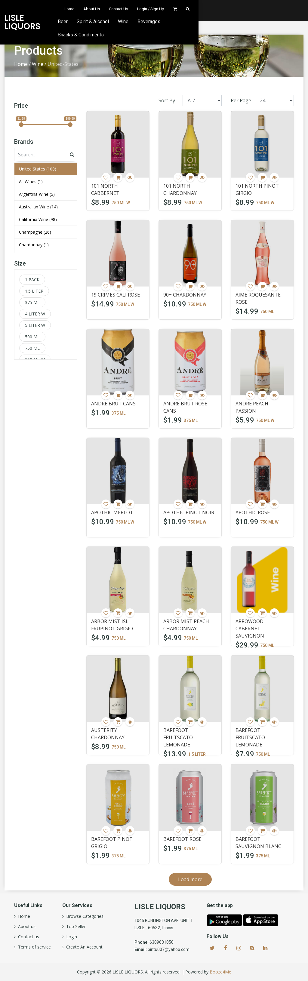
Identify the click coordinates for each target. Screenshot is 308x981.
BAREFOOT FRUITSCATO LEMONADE (178, 737)
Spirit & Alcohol (167, 21)
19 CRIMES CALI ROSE (115, 294)
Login (70, 937)
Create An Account (83, 947)
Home (169, 9)
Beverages (222, 21)
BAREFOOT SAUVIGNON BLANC (258, 843)
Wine (197, 21)
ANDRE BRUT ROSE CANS (185, 407)
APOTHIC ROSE (253, 512)
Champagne (35, 232)
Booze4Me (220, 972)
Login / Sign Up (250, 9)
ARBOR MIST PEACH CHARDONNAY (186, 625)
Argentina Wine (37, 194)
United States (37, 169)
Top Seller (75, 926)
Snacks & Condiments (266, 21)
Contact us (27, 937)
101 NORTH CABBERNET (105, 189)
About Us (191, 9)
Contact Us (218, 9)
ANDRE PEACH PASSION (252, 407)
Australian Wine (38, 207)
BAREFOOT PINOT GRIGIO (112, 843)
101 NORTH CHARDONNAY (180, 189)
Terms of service (33, 947)
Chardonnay (34, 245)
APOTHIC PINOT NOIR (188, 512)
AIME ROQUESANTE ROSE (258, 298)
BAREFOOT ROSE (182, 839)
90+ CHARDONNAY (184, 294)
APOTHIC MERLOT (112, 512)
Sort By (167, 100)
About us (25, 926)
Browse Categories (83, 916)
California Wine (38, 219)
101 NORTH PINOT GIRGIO (257, 189)
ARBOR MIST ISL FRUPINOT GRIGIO (112, 625)
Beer (137, 21)
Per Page (241, 100)
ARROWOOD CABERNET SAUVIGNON (250, 628)
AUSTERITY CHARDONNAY (108, 734)
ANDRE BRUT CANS (113, 403)
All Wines (31, 181)
